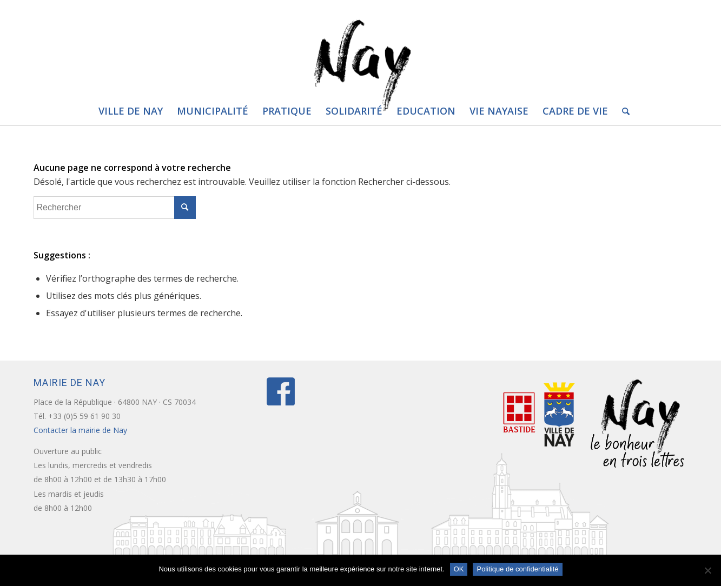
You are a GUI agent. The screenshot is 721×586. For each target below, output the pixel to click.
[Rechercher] (622, 110)
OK (459, 569)
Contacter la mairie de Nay (81, 430)
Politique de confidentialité (517, 569)
